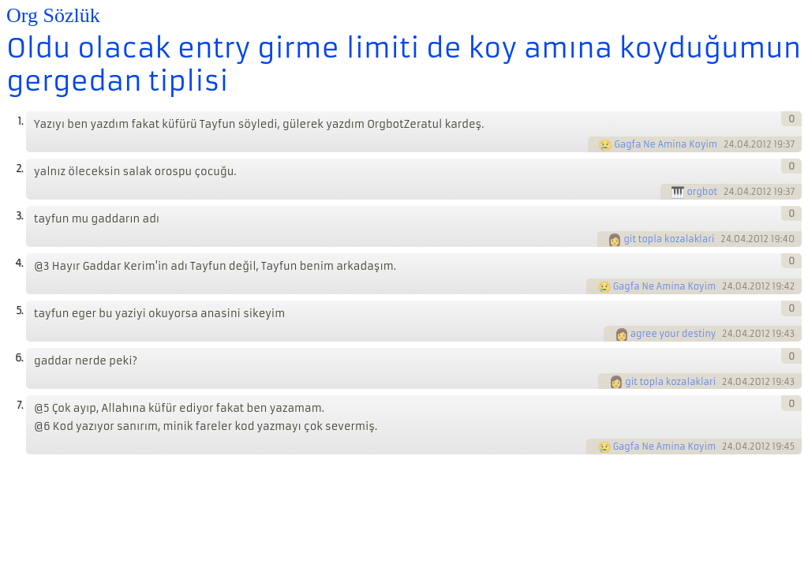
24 (729, 144)
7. (20, 405)
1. (20, 121)
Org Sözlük (53, 15)
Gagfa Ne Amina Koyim (665, 144)
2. (19, 168)
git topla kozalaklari (668, 239)
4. (19, 263)
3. (19, 215)
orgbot (701, 191)
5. (19, 310)
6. (19, 357)
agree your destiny (673, 333)
